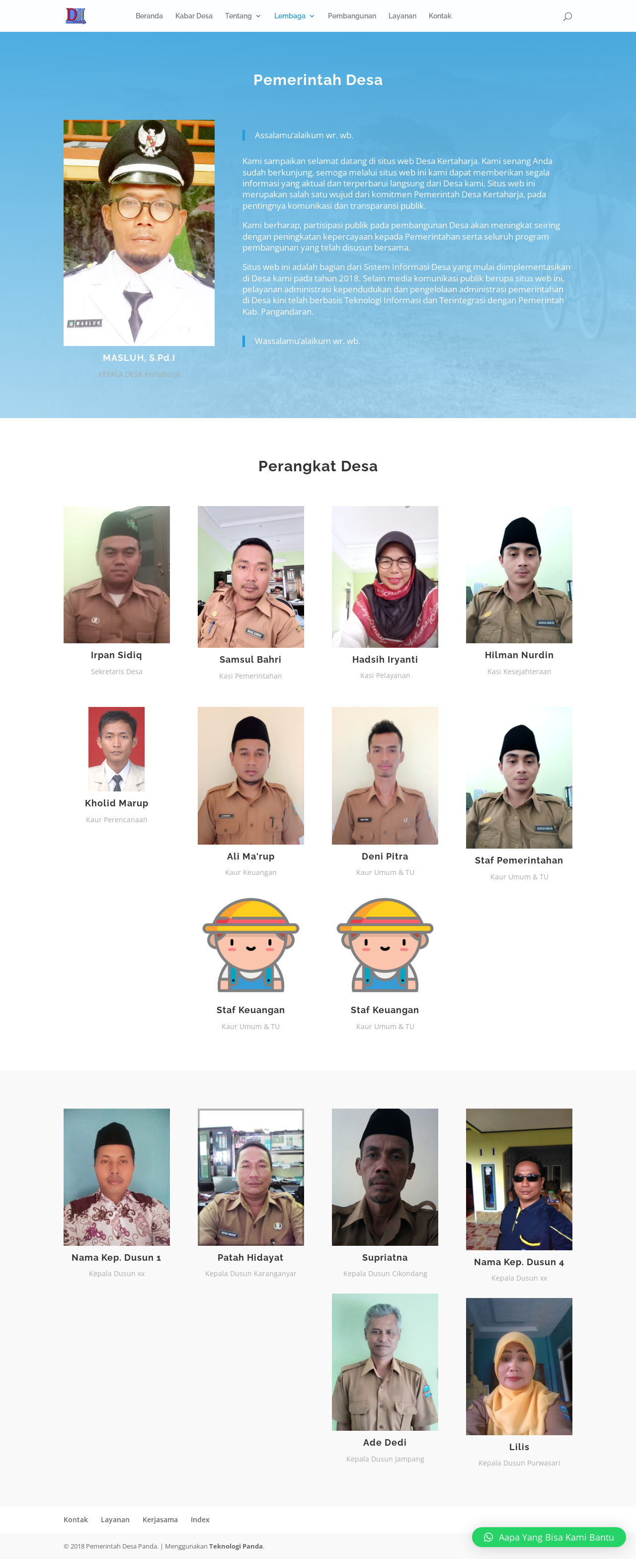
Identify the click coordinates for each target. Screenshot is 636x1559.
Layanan (402, 16)
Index (200, 1519)
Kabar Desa (194, 16)
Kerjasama (160, 1519)
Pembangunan (352, 16)
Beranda (149, 16)
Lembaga (290, 16)
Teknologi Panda (236, 1546)
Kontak (440, 16)
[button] (549, 1537)
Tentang (238, 16)
